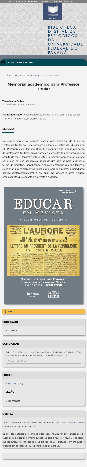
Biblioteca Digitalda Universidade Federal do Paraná (65, 40)
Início (8, 75)
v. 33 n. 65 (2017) (35, 75)
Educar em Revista (20, 62)
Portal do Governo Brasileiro (22, 1)
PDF (9, 311)
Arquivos (19, 75)
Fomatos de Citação (18, 361)
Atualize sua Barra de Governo (56, 1)
